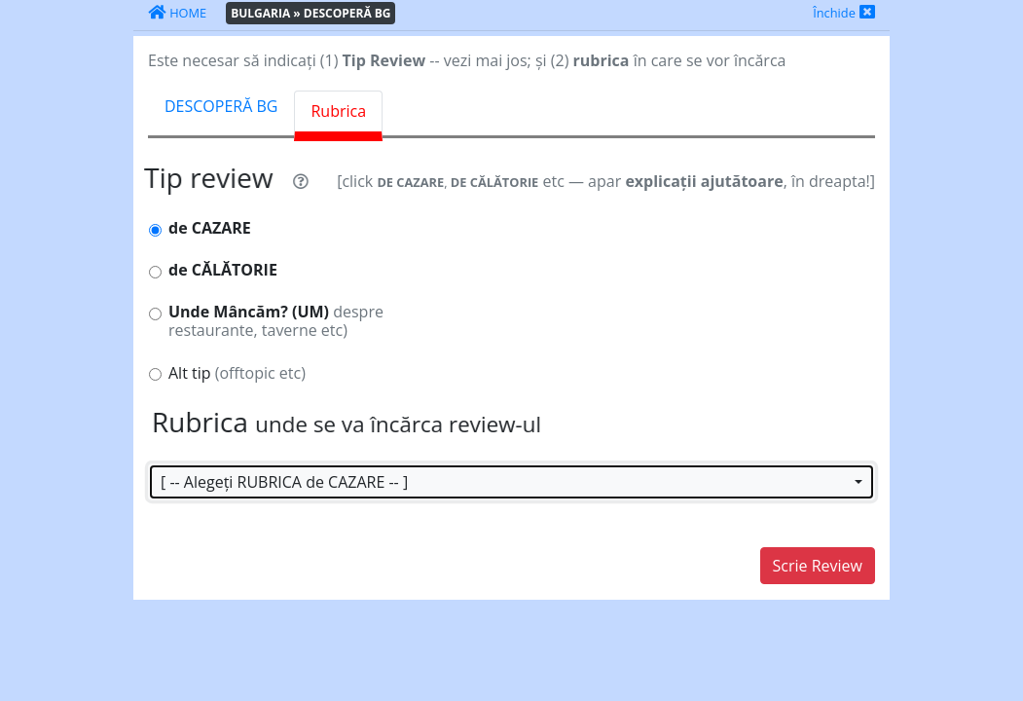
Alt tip (237, 373)
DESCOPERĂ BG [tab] (220, 106)
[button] (511, 481)
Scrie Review (817, 565)
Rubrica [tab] (338, 111)
